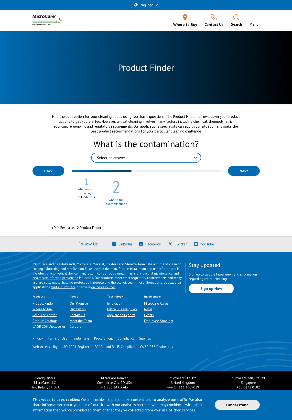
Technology (115, 296)
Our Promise (79, 303)
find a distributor (63, 287)
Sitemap (145, 338)
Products (38, 296)
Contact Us (77, 315)
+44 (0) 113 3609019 (183, 387)
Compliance (126, 338)
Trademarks (80, 338)
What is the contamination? (146, 144)
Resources (67, 227)
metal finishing (128, 273)
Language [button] (143, 5)
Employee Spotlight (158, 321)
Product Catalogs (44, 321)
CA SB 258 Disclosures (48, 326)
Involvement (153, 296)
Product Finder (90, 227)
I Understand (237, 404)
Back (48, 170)
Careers (75, 326)
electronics (46, 273)
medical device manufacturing (77, 273)
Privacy (37, 338)
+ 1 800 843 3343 (114, 387)
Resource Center (44, 315)
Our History (78, 309)
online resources (103, 287)
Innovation (114, 303)
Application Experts (121, 315)
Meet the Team (81, 321)
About (74, 296)
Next (243, 170)
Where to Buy (42, 309)
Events (149, 315)
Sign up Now (211, 288)
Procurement (103, 338)
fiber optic (108, 273)
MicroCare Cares (156, 303)
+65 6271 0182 (248, 387)
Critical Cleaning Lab (122, 309)
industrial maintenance (156, 273)
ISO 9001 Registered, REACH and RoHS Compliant (98, 346)
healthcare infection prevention (55, 278)
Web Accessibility (45, 346)
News (148, 309)
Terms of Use (57, 338)
